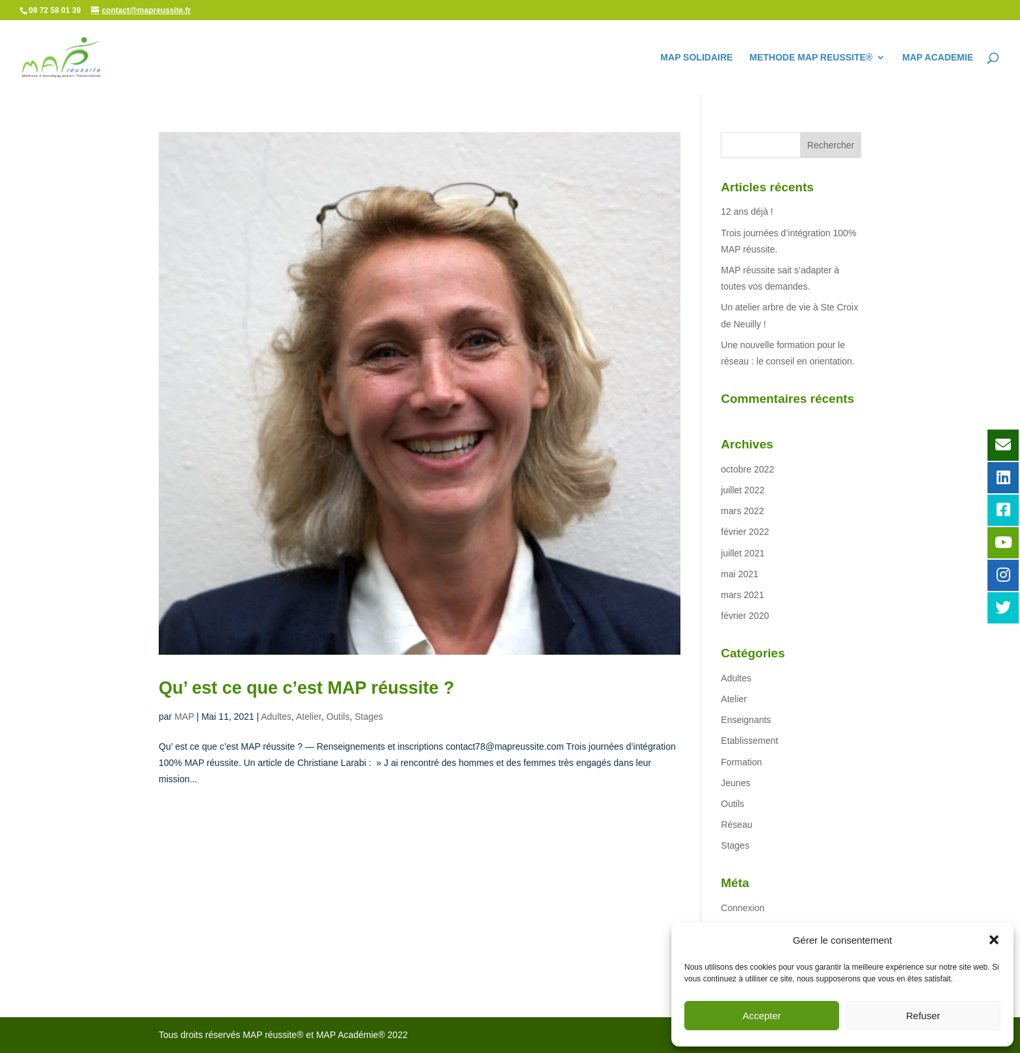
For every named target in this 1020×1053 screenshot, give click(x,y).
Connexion (742, 908)
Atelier (308, 716)
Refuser (923, 1015)
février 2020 (745, 615)
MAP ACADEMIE (937, 57)
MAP (184, 716)
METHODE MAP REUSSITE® (810, 57)
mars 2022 (742, 511)
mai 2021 (739, 574)
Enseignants (746, 720)
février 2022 (745, 531)
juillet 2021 (742, 553)
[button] (993, 939)
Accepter (761, 1015)
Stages (369, 716)
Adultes (276, 716)
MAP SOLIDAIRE (696, 57)
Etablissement (749, 740)
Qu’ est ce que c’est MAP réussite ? (306, 688)
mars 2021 (742, 595)
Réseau (736, 824)
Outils (338, 716)
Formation (741, 762)
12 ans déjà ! (747, 211)
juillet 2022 (742, 490)
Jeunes (735, 783)
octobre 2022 (747, 469)
